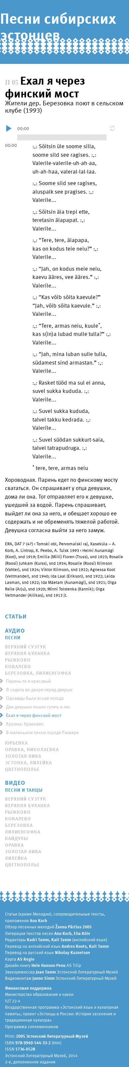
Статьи (16, 616)
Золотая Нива (23, 755)
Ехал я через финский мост (32, 715)
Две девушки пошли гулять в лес (36, 706)
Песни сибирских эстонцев (58, 26)
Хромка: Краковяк (23, 723)
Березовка (19, 825)
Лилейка (16, 858)
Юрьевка (16, 742)
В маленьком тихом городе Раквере (41, 732)
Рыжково (18, 659)
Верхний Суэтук (25, 646)
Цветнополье (22, 769)
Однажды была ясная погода (33, 698)
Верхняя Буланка (27, 653)
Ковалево (18, 666)
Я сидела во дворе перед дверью (37, 689)
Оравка (14, 844)
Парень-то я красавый (27, 680)
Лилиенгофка (22, 831)
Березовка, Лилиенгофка (38, 673)
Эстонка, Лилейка (28, 762)
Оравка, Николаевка (32, 749)
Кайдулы (16, 838)
